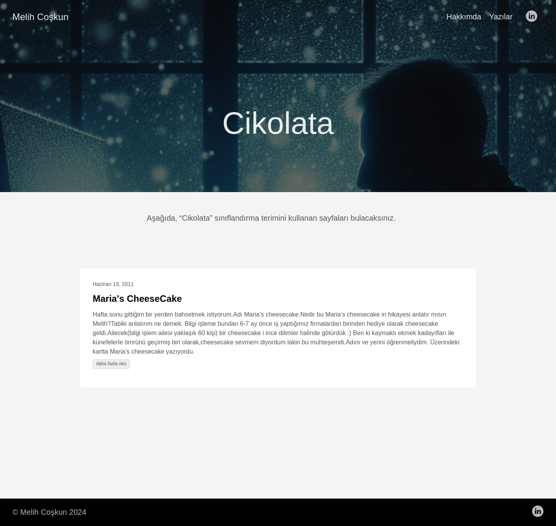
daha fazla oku (111, 363)
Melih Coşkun (40, 17)
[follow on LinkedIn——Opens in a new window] (533, 17)
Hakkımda (463, 16)
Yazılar (501, 16)
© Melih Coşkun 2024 (49, 512)
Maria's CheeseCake (137, 298)
